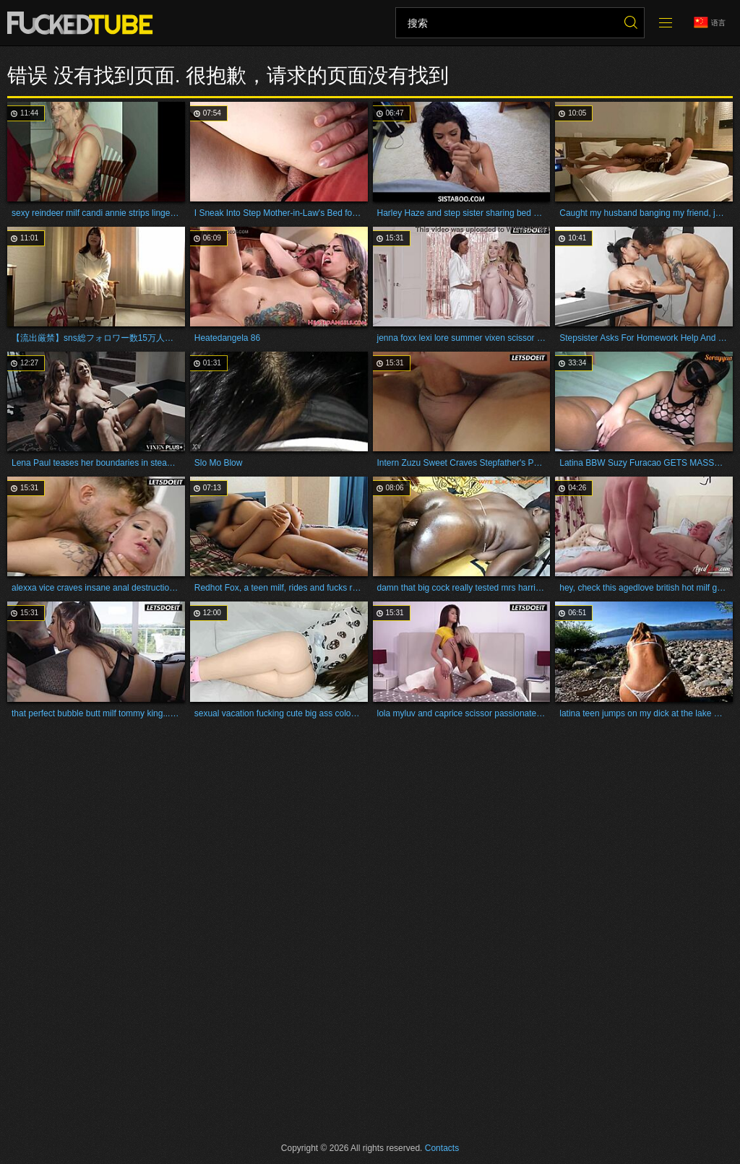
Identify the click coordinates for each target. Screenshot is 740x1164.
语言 (710, 23)
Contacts (442, 1148)
